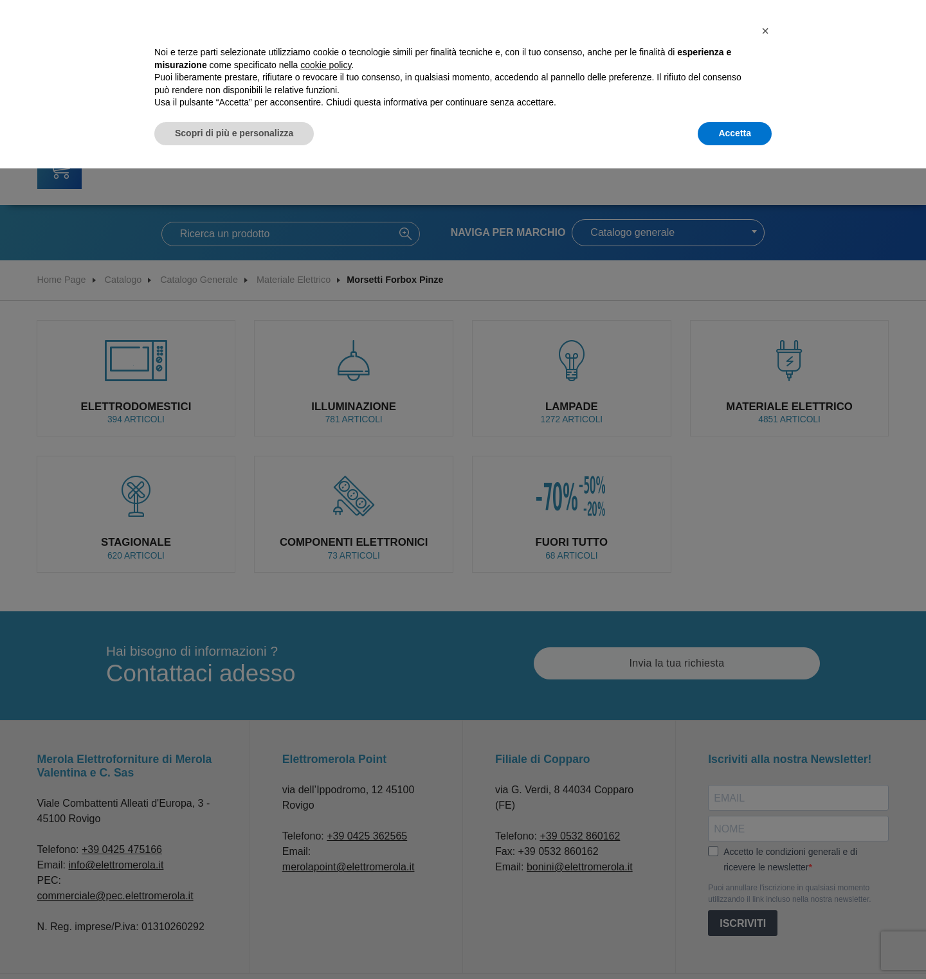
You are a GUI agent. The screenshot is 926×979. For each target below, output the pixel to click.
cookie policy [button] (325, 65)
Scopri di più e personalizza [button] (234, 133)
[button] (765, 31)
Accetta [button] (734, 133)
